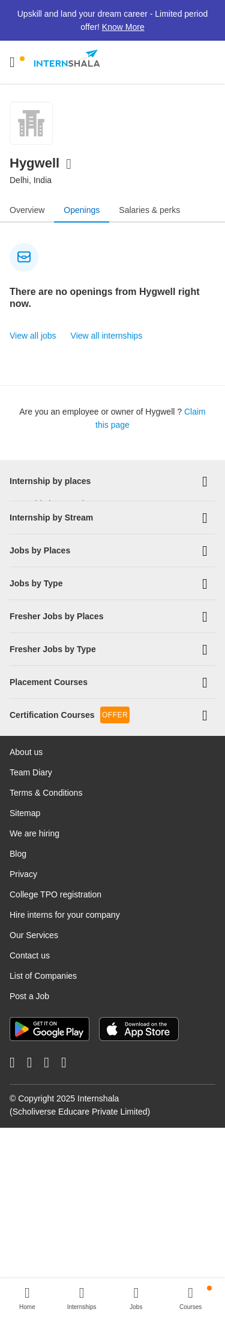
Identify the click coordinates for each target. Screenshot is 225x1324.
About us (26, 748)
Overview (27, 210)
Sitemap (25, 809)
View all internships (107, 335)
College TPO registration (55, 891)
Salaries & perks (149, 210)
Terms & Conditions (46, 789)
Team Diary (31, 769)
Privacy (23, 870)
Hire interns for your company (65, 911)
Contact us (30, 952)
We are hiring (34, 830)
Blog (18, 850)
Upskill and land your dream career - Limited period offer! (112, 20)
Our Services (34, 931)
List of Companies (43, 972)
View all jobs (33, 335)
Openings (82, 210)
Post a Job (29, 992)
